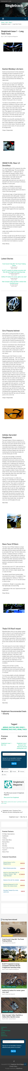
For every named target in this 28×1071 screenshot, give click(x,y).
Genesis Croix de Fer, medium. (11, 880)
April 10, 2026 (5, 942)
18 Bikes (4, 838)
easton (12, 727)
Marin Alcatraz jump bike (9, 868)
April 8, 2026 (5, 1018)
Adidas (5, 727)
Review (14, 986)
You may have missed (9, 919)
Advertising (4, 1035)
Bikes (4, 986)
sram (19, 729)
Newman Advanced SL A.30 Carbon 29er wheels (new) (10, 885)
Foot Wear (5, 1011)
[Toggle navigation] (3, 18)
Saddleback (5, 836)
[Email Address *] (14, 754)
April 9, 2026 (5, 969)
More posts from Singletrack (11, 797)
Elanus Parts (5, 852)
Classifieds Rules (5, 1030)
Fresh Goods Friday (7, 935)
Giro (17, 727)
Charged (9, 986)
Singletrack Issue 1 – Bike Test (17, 817)
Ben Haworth (12, 942)
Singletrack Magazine (13, 36)
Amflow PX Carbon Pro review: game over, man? (14, 277)
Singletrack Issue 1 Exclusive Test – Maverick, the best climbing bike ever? (13, 811)
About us (3, 1034)
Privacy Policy (13, 1066)
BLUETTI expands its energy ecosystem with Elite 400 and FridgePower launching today (11, 965)
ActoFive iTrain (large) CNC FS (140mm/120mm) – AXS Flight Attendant (11, 874)
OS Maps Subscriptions (8, 834)
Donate (3, 1032)
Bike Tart (4, 844)
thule (24, 729)
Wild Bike (4, 846)
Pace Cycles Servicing (8, 848)
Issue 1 (22, 727)
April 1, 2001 (4, 36)
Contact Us (4, 1027)
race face (13, 729)
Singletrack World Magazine (18, 1064)
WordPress (19, 1068)
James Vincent (12, 1018)
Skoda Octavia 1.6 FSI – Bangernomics (9, 863)
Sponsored (5, 960)
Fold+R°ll (4, 850)
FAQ (2, 1029)
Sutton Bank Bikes (7, 840)
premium (4, 729)
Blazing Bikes (5, 842)
